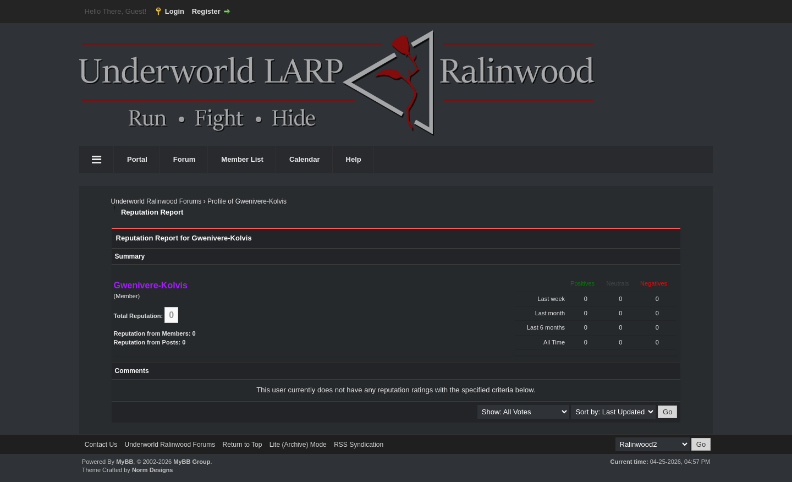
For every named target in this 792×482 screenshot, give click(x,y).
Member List (242, 159)
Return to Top (242, 444)
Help (353, 159)
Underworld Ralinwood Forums (156, 201)
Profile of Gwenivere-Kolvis (247, 201)
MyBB (124, 461)
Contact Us (101, 444)
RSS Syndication (358, 444)
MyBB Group (191, 461)
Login (174, 11)
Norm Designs (152, 470)
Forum (184, 159)
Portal (137, 159)
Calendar (304, 159)
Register (206, 11)
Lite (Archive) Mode (298, 444)
